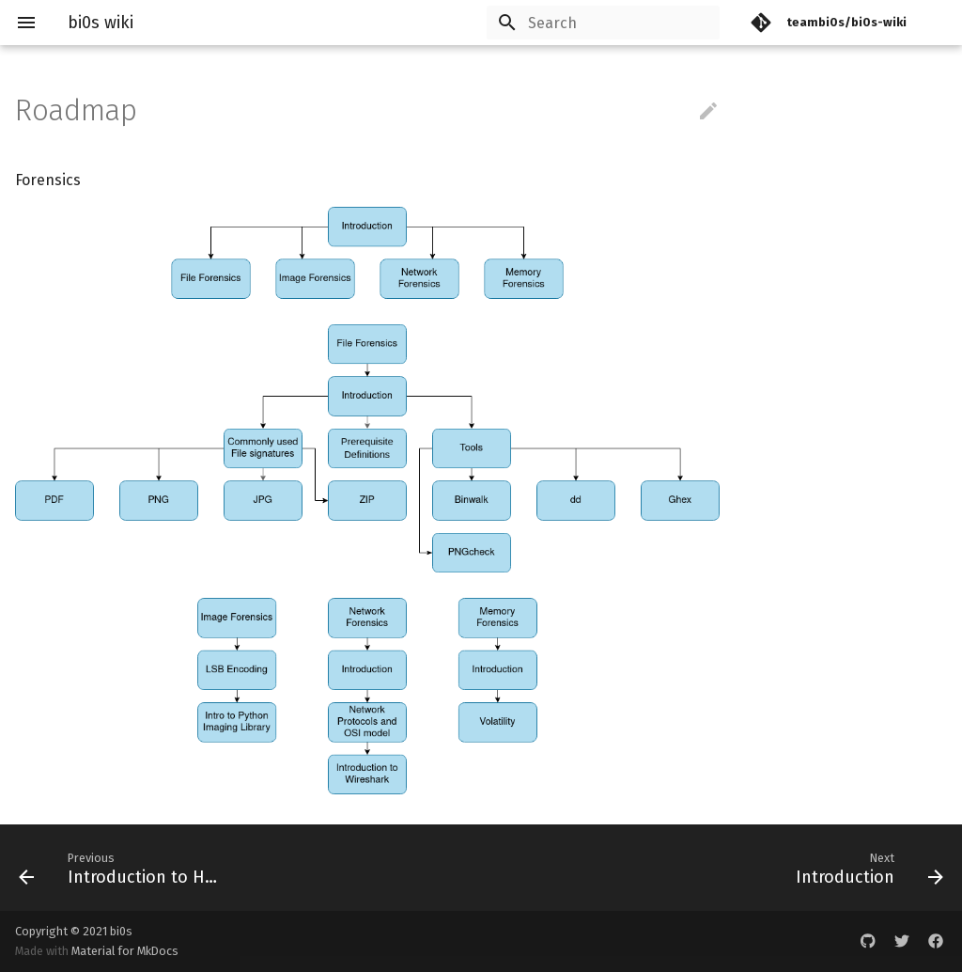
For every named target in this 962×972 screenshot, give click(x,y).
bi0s (121, 931)
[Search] (610, 22)
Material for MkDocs (124, 951)
